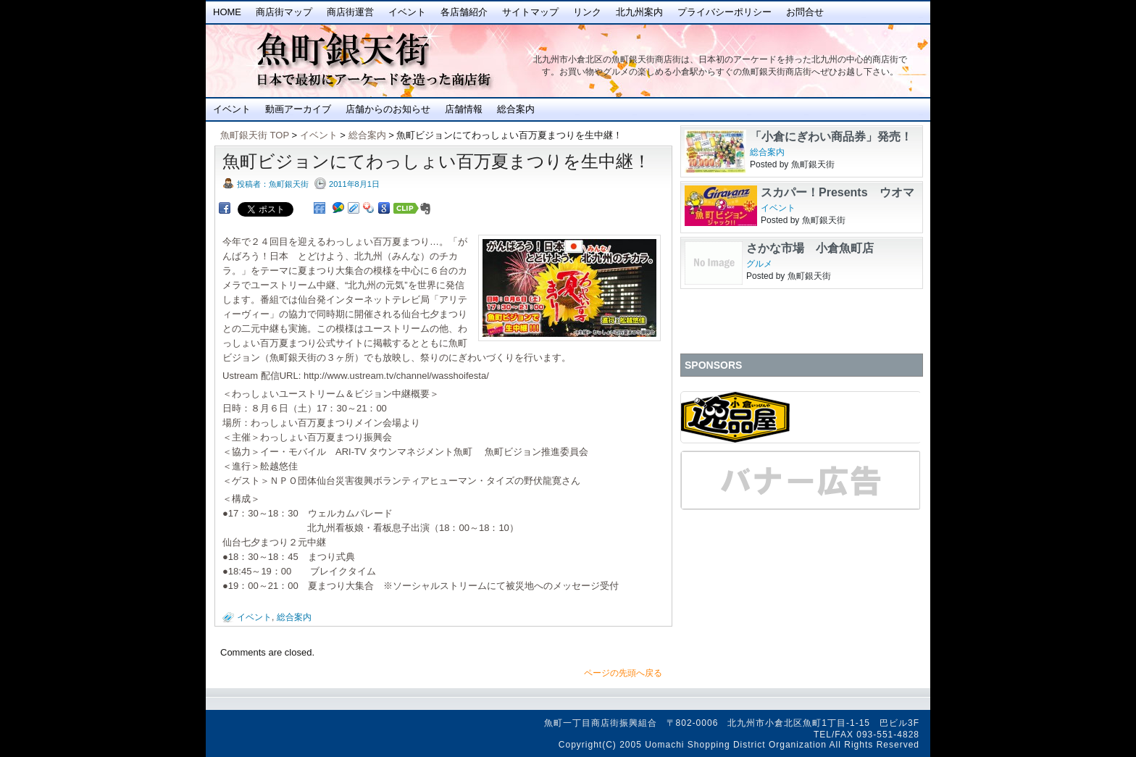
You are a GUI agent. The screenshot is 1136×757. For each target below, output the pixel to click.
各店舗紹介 (464, 12)
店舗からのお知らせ (388, 109)
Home (227, 12)
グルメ (759, 264)
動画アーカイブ (298, 109)
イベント (407, 12)
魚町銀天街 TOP (254, 135)
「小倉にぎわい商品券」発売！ (831, 136)
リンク (587, 12)
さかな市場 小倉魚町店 (810, 248)
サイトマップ (530, 12)
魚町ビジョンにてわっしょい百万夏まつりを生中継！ (436, 161)
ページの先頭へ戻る (623, 673)
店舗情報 (464, 109)
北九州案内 (639, 12)
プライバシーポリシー (724, 12)
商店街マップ (284, 12)
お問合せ (805, 12)
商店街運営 (350, 12)
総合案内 (516, 109)
